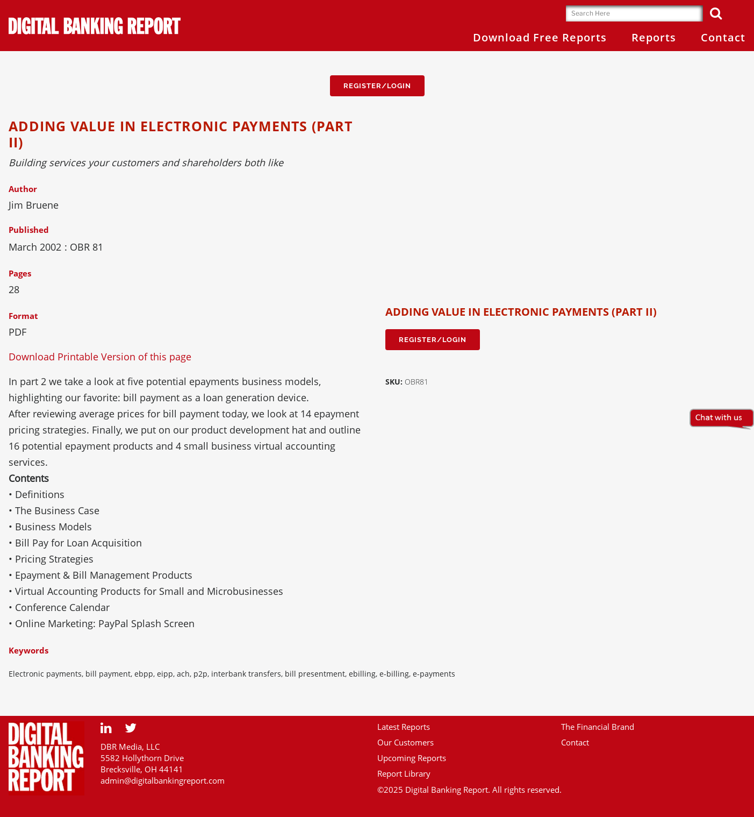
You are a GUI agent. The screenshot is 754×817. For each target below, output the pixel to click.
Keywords (28, 650)
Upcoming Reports (411, 757)
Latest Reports (403, 726)
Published (29, 229)
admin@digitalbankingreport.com (162, 780)
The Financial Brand (597, 726)
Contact (575, 742)
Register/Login (377, 86)
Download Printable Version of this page (100, 356)
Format (23, 315)
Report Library (403, 773)
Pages (20, 273)
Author (23, 188)
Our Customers (405, 742)
